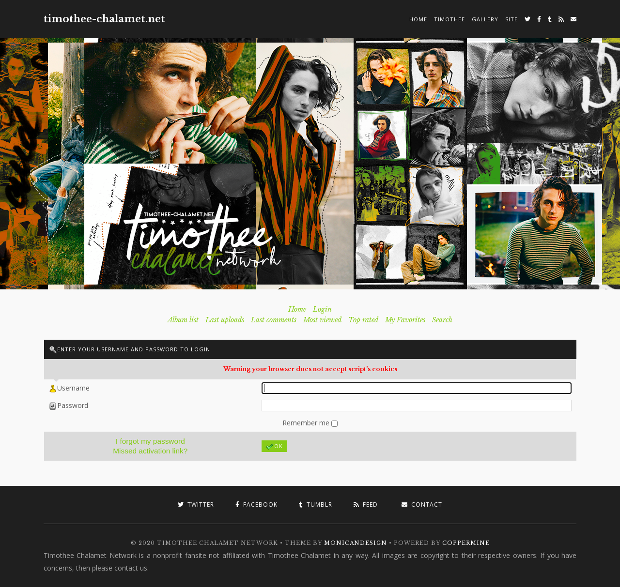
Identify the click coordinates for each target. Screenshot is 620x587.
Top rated (363, 320)
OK (274, 446)
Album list (183, 320)
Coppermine (466, 543)
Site (511, 19)
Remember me (306, 422)
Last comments (273, 320)
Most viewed (322, 320)
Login (322, 309)
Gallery (485, 19)
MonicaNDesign (355, 543)
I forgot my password (150, 441)
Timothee (449, 19)
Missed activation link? (150, 451)
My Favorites (405, 320)
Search (442, 320)
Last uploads (224, 320)
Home (418, 19)
